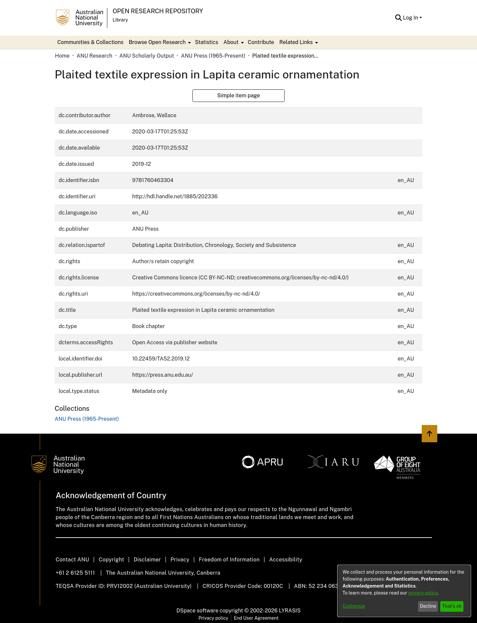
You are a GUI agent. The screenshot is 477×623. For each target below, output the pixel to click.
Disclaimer (147, 559)
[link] (87, 419)
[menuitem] (159, 42)
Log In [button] (411, 18)
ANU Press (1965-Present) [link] (213, 56)
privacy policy (423, 593)
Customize (354, 606)
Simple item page (238, 95)
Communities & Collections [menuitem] (90, 42)
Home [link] (62, 56)
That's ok (452, 606)
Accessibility (285, 559)
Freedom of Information (229, 559)
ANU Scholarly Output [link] (146, 56)
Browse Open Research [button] (157, 42)
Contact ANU (72, 559)
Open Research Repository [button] (158, 11)
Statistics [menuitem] (206, 42)
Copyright (111, 559)
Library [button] (120, 20)
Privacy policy (213, 618)
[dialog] (404, 590)
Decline (428, 606)
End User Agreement (256, 618)
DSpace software (198, 610)
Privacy (180, 559)
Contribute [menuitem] (261, 42)
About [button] (231, 42)
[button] (399, 18)
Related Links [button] (296, 42)
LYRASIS (289, 610)
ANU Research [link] (94, 56)
